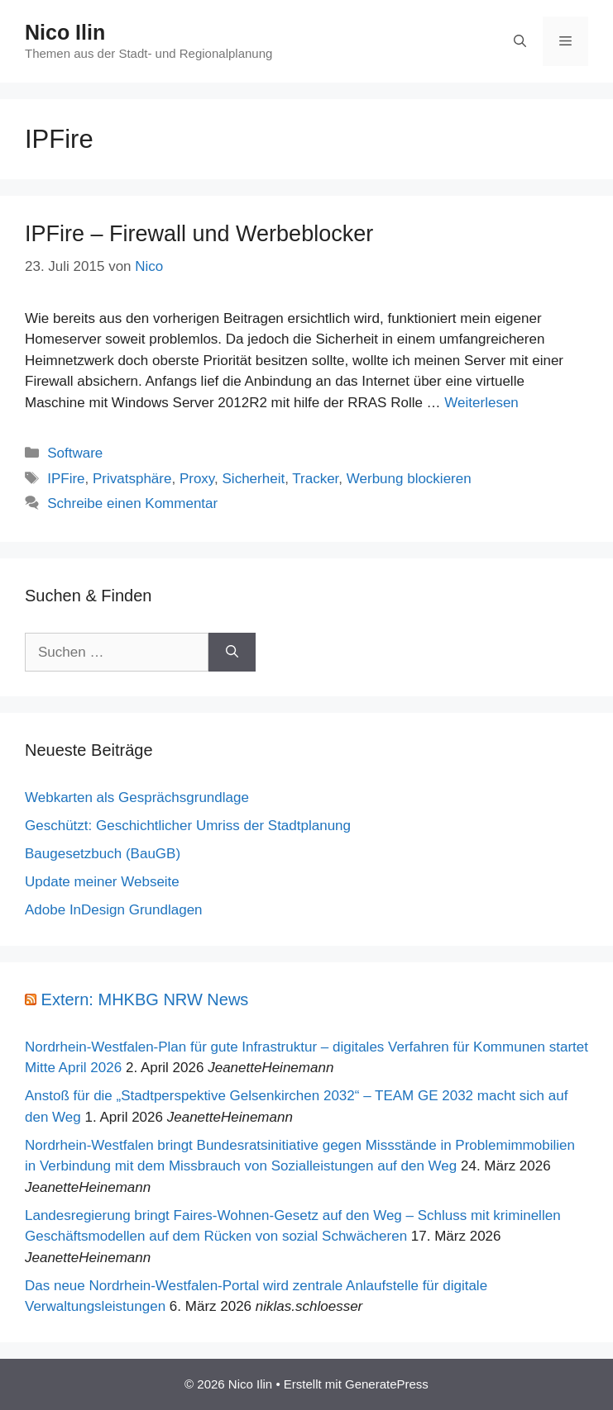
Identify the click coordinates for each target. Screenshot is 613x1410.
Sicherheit (254, 479)
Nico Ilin (65, 32)
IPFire (65, 479)
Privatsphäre (132, 479)
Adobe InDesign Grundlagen (114, 910)
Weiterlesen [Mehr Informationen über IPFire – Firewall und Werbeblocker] (481, 403)
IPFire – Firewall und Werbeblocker (199, 233)
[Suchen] (232, 652)
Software (75, 453)
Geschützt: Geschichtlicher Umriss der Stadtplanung (188, 825)
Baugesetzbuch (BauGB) (102, 854)
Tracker (315, 479)
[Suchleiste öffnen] (520, 41)
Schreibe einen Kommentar (132, 503)
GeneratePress (387, 1384)
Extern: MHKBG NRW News (145, 999)
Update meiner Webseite (102, 882)
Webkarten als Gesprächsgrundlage (137, 797)
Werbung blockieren (409, 479)
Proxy (197, 479)
